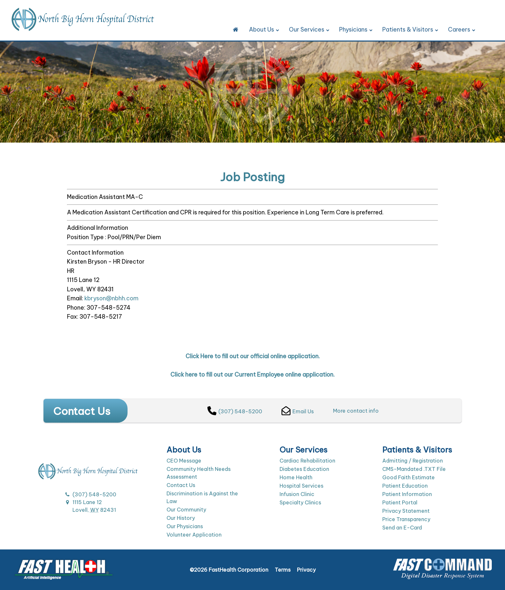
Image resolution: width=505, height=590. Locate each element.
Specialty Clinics (300, 502)
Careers (461, 29)
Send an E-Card (402, 527)
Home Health (296, 477)
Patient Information (407, 494)
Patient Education (405, 485)
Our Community (186, 509)
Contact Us (181, 485)
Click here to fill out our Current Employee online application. (252, 374)
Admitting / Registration (412, 460)
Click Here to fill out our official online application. (253, 356)
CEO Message (184, 460)
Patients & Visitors (410, 29)
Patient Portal (399, 502)
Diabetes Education (304, 469)
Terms (283, 570)
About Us (264, 29)
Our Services (309, 29)
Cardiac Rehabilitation (307, 460)
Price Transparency (406, 519)
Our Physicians (185, 526)
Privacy (306, 570)
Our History (181, 518)
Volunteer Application (194, 534)
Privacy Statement (406, 511)
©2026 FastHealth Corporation (229, 570)
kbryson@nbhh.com (111, 298)
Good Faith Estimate (408, 477)
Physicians (356, 29)
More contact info (356, 410)
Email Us (297, 411)
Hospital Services (301, 485)
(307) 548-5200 (234, 411)
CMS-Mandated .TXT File (414, 469)
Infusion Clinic (297, 494)
